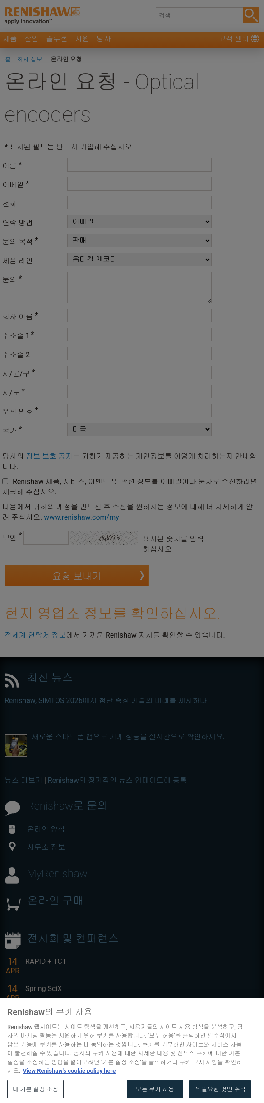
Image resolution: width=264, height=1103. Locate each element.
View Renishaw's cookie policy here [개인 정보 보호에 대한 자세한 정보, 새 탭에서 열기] (69, 1086)
